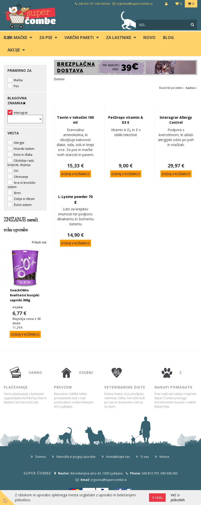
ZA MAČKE (17, 37)
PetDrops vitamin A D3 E (125, 120)
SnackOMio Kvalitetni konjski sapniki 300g (24, 295)
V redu (157, 497)
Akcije (13, 50)
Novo (149, 37)
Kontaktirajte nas (118, 457)
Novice (164, 457)
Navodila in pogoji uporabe (76, 457)
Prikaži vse (39, 242)
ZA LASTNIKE (118, 37)
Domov (59, 79)
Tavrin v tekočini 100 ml (75, 120)
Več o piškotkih (178, 497)
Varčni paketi (79, 37)
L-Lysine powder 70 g (75, 199)
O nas (145, 457)
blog (168, 37)
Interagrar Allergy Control (176, 120)
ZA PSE (45, 37)
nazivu (191, 88)
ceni (180, 88)
